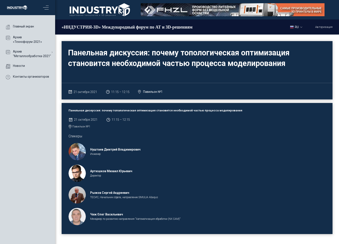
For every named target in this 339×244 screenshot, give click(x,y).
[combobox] (298, 27)
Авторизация (324, 27)
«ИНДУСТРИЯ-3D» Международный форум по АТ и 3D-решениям (127, 27)
